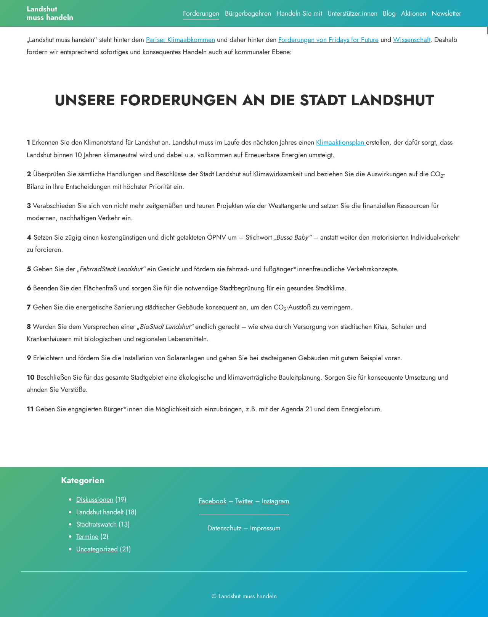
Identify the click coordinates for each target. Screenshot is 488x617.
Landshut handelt (100, 512)
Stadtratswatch (96, 524)
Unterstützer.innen (352, 13)
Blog (389, 13)
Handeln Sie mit (299, 13)
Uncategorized (97, 549)
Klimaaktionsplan (341, 142)
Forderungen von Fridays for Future (328, 39)
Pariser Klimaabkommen (180, 39)
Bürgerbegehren (248, 13)
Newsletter (446, 13)
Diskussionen (94, 499)
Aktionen (413, 13)
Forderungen (201, 13)
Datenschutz (224, 528)
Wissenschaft (411, 39)
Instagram (275, 501)
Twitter (244, 501)
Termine (87, 536)
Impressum (265, 528)
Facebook (212, 501)
